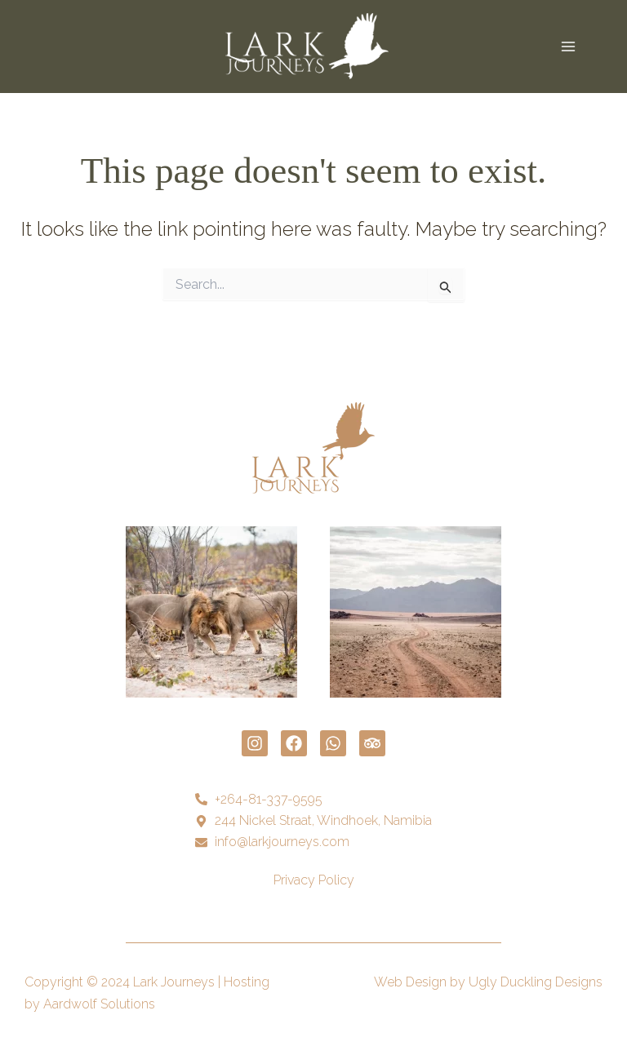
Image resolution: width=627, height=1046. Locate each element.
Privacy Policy (313, 880)
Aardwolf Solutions (99, 1004)
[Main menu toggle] (568, 46)
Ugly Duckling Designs (536, 982)
